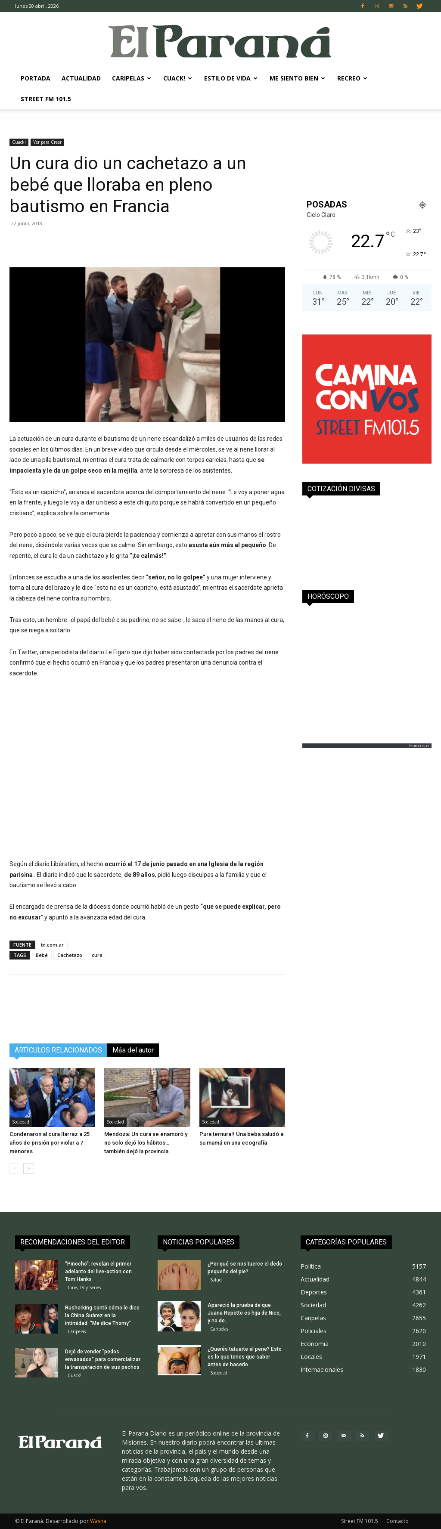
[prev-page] (14, 1168)
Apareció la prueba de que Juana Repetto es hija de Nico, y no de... (244, 1313)
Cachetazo (69, 955)
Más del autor (133, 1050)
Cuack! (177, 78)
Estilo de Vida (231, 78)
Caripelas (131, 78)
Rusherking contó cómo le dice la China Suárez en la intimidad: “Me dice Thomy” (102, 1315)
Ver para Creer (47, 142)
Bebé (42, 955)
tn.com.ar (52, 944)
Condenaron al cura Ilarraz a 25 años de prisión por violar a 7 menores (49, 1142)
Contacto (397, 1521)
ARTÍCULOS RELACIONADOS (58, 1050)
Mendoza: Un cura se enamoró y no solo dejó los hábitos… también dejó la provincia (145, 1142)
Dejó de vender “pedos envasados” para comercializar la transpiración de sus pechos (102, 1359)
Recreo (352, 78)
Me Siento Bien (297, 78)
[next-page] (28, 1168)
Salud (216, 1280)
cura (97, 955)
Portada (35, 78)
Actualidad (81, 78)
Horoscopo (419, 746)
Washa (98, 1521)
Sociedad (20, 1122)
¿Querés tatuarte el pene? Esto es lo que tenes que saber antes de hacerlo (245, 1357)
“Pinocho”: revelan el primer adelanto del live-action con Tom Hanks (98, 1271)
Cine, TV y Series (84, 1287)
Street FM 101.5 (46, 99)
